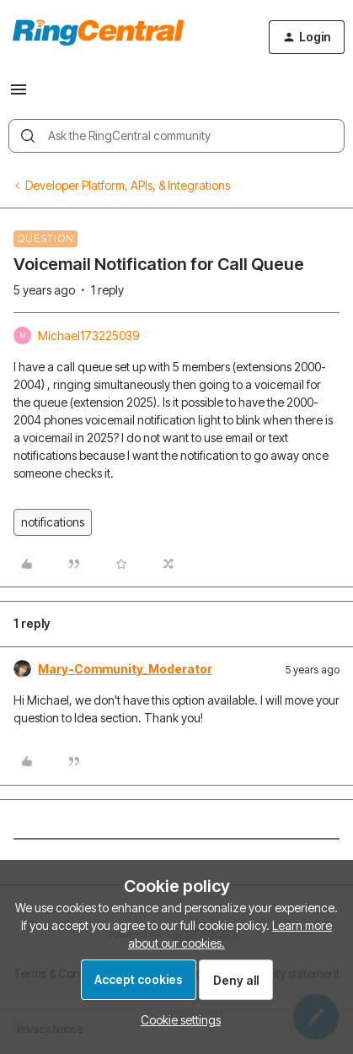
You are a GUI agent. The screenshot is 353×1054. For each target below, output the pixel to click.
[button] (18, 95)
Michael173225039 (88, 335)
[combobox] (176, 136)
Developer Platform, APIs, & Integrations (127, 185)
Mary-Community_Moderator (125, 669)
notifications (52, 522)
